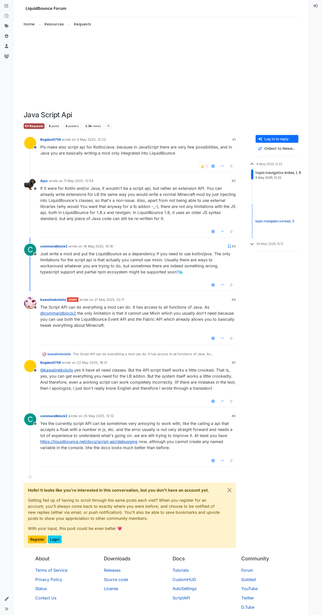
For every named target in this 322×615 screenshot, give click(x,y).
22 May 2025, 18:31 (92, 362)
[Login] (315, 6)
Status (41, 588)
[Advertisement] (161, 69)
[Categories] (6, 6)
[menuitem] (315, 6)
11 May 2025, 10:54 (78, 181)
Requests (34, 126)
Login (54, 539)
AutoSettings (184, 588)
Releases (112, 570)
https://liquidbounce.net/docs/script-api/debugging (89, 441)
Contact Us (45, 597)
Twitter (247, 597)
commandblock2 (53, 246)
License (111, 588)
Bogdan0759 (50, 139)
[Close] (229, 490)
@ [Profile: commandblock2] (58, 313)
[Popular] (6, 36)
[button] (6, 599)
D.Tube (247, 607)
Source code (116, 579)
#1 (234, 139)
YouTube (249, 588)
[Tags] (6, 26)
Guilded (248, 579)
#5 (234, 362)
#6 (234, 416)
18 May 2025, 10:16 (98, 246)
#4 (234, 300)
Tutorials (181, 570)
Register (37, 539)
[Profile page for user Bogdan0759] (30, 143)
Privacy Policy (48, 579)
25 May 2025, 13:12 (99, 416)
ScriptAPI (181, 597)
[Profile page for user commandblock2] (30, 250)
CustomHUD (184, 579)
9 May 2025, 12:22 (91, 139)
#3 (234, 246)
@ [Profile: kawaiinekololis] (56, 370)
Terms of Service (51, 570)
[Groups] (6, 56)
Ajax (44, 181)
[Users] (6, 46)
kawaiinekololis (53, 300)
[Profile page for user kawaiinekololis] (30, 303)
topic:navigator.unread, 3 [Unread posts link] (274, 221)
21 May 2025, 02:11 (109, 300)
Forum (247, 570)
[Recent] (6, 16)
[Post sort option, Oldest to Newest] (277, 149)
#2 (234, 181)
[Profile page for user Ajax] (30, 184)
